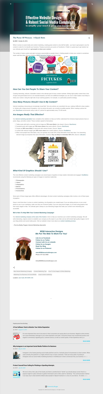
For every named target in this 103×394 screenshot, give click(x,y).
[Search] (92, 4)
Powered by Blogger (51, 386)
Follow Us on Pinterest (43, 248)
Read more (86, 341)
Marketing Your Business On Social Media (25, 274)
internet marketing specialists (24, 119)
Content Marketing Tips (40, 271)
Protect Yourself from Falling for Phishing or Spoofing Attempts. (34, 365)
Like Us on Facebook (43, 238)
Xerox (59, 128)
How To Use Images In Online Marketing (59, 271)
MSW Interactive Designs (44, 55)
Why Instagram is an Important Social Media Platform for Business (34, 346)
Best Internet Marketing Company (23, 271)
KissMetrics (67, 130)
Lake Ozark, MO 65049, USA (25, 278)
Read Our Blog (41, 246)
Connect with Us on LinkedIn (46, 242)
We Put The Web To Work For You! (51, 234)
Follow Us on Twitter (43, 240)
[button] (89, 38)
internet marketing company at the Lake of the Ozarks (31, 217)
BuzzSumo (19, 110)
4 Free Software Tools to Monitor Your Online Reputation (31, 327)
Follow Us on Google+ (43, 244)
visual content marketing (45, 274)
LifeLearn (82, 134)
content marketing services (68, 221)
